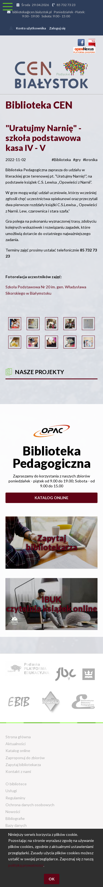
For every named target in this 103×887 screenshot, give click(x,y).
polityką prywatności (25, 865)
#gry (77, 159)
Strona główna (18, 736)
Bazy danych (16, 825)
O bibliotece (16, 783)
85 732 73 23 (66, 5)
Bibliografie (15, 818)
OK (52, 879)
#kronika (90, 159)
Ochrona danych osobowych (29, 804)
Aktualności (15, 743)
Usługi (11, 790)
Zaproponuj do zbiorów (25, 757)
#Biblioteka (61, 159)
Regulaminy (15, 797)
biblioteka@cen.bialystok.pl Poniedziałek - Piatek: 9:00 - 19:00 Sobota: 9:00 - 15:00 (48, 14)
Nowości (12, 811)
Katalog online (51, 497)
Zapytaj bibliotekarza (23, 764)
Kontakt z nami (18, 771)
